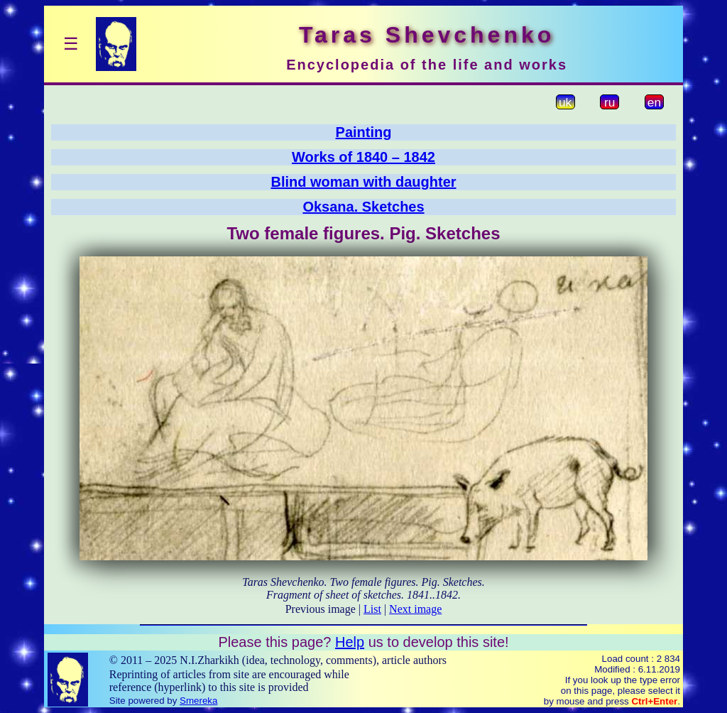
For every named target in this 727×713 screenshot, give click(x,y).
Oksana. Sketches (363, 206)
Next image (415, 609)
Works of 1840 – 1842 (363, 157)
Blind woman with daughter (363, 182)
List (372, 609)
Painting (364, 132)
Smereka (198, 700)
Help (349, 642)
